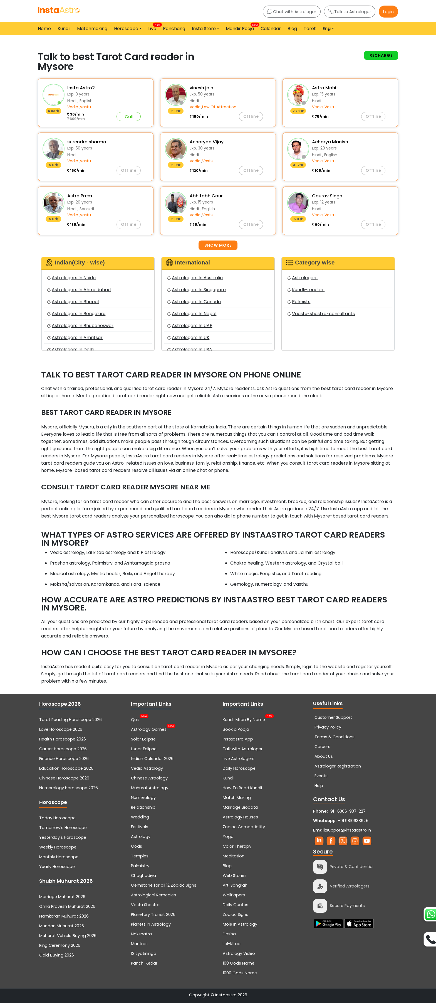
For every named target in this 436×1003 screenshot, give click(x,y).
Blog (292, 28)
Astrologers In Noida (71, 277)
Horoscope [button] (126, 28)
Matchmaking (92, 28)
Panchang (174, 28)
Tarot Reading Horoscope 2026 (70, 719)
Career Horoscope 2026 (63, 749)
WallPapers (234, 895)
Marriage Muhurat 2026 (62, 896)
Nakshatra (141, 934)
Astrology (140, 836)
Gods (136, 846)
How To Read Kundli (242, 788)
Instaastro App (238, 739)
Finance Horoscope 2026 (64, 758)
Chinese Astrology (149, 778)
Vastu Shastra (145, 905)
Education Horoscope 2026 (66, 768)
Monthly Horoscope (58, 857)
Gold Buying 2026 (56, 955)
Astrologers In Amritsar (75, 337)
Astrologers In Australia (195, 277)
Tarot (310, 28)
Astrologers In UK (188, 337)
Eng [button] (327, 28)
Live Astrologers (238, 758)
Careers (322, 746)
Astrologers (303, 277)
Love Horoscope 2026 (60, 729)
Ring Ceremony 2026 (59, 945)
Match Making (237, 797)
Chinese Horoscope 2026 (64, 778)
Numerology (143, 797)
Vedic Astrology (147, 768)
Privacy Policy (327, 727)
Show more (218, 245)
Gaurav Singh (327, 196)
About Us (323, 756)
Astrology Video (239, 953)
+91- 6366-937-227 (347, 811)
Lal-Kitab (232, 943)
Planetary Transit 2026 (153, 914)
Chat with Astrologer (291, 11)
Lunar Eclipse (144, 749)
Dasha (229, 934)
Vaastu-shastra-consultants (321, 313)
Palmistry (140, 866)
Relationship (143, 807)
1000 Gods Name (240, 973)
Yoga (228, 836)
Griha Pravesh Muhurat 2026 (67, 906)
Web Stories (235, 875)
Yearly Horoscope (57, 866)
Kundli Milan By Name (244, 719)
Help (318, 785)
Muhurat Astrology (149, 788)
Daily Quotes (235, 905)
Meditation (233, 856)
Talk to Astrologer (349, 11)
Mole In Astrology (240, 924)
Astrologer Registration (337, 766)
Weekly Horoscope (57, 847)
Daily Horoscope (239, 768)
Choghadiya (143, 875)
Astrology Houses (240, 817)
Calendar (271, 28)
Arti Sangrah (235, 885)
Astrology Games (149, 728)
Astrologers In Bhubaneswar (80, 325)
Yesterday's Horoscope (62, 837)
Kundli (64, 28)
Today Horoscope (57, 818)
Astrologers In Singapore (196, 289)
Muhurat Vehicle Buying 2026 (67, 935)
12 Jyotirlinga (143, 953)
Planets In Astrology (151, 924)
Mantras (139, 943)
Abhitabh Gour (206, 196)
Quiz (135, 719)
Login (388, 11)
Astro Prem (79, 196)
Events (321, 776)
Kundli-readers (306, 289)
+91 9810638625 (340, 820)
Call (129, 116)
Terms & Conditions (334, 737)
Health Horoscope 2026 (62, 739)
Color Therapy (237, 846)
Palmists (299, 301)
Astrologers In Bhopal (73, 301)
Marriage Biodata (240, 807)
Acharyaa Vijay (207, 142)
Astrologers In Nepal (191, 313)
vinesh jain (201, 88)
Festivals (139, 827)
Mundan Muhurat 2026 (61, 926)
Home (44, 28)
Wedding (140, 817)
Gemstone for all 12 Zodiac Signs (163, 885)
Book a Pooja (236, 729)
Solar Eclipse (143, 739)
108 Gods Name (238, 963)
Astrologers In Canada (194, 301)
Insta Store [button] (204, 28)
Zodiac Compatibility (244, 827)
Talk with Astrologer (242, 749)
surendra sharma (86, 142)
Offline (251, 116)
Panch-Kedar (144, 963)
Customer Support (333, 717)
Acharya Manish (330, 142)
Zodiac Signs (235, 914)
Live (153, 27)
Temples (139, 856)
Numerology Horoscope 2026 (68, 788)
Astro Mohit (325, 88)
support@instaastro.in (348, 830)
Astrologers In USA (189, 349)
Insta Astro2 (81, 88)
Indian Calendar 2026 (152, 758)
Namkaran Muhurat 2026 (64, 916)
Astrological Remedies (153, 895)
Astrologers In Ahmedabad (79, 289)
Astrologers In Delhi (70, 349)
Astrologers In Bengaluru (76, 313)
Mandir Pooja (241, 27)
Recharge (381, 55)
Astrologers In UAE (189, 325)
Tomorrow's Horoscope (63, 827)
